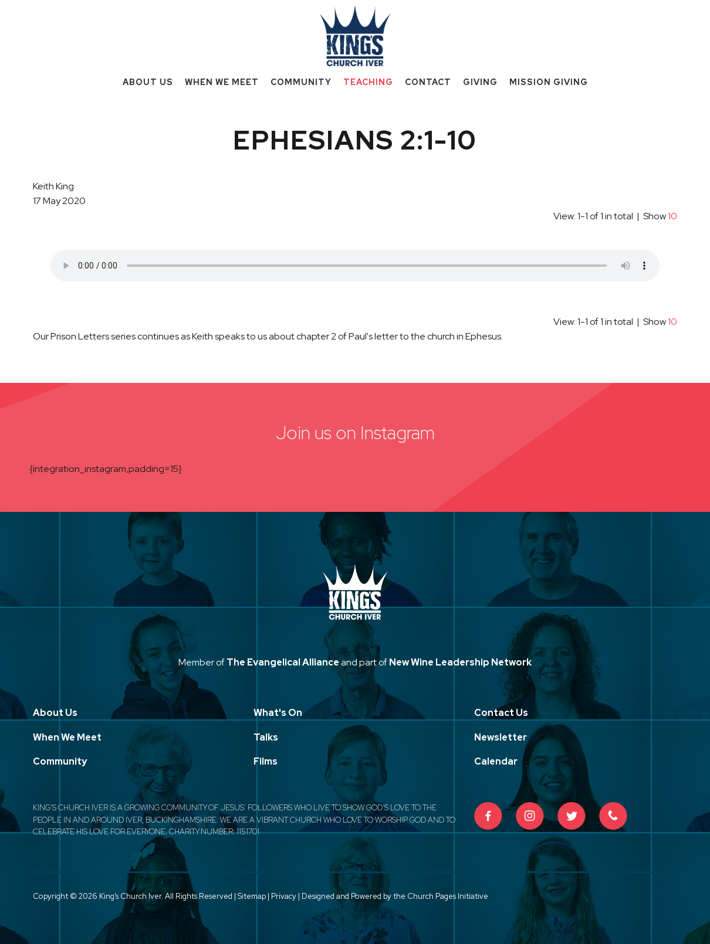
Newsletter (500, 737)
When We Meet (222, 82)
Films (265, 761)
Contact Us (501, 713)
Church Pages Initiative (447, 896)
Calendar (496, 761)
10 (672, 216)
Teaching (368, 82)
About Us (148, 82)
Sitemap (252, 896)
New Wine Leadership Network (460, 662)
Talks (265, 737)
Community (301, 82)
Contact (428, 82)
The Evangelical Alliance (282, 662)
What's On (277, 713)
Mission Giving (548, 82)
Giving (480, 82)
